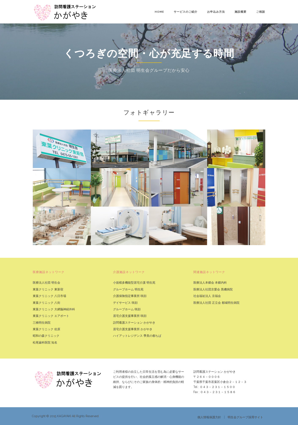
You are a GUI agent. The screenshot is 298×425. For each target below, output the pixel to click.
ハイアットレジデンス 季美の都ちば (137, 335)
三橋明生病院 (42, 322)
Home (159, 11)
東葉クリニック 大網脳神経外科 (54, 309)
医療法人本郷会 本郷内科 (210, 282)
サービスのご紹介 (185, 11)
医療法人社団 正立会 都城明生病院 (216, 302)
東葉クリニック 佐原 (46, 329)
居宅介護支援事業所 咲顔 (129, 315)
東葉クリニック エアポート (51, 315)
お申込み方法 (216, 11)
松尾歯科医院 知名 (45, 342)
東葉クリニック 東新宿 (48, 289)
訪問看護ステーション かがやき (134, 322)
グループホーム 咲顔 (127, 309)
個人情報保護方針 (209, 417)
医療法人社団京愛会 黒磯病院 (213, 289)
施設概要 (240, 11)
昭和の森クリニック (46, 335)
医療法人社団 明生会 (46, 282)
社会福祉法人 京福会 (207, 296)
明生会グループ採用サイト (245, 417)
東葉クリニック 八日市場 (49, 296)
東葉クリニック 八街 (46, 302)
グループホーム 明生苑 (128, 289)
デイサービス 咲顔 (125, 302)
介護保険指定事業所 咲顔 (129, 296)
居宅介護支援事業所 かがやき (132, 329)
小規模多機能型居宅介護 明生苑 (134, 282)
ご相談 (260, 11)
